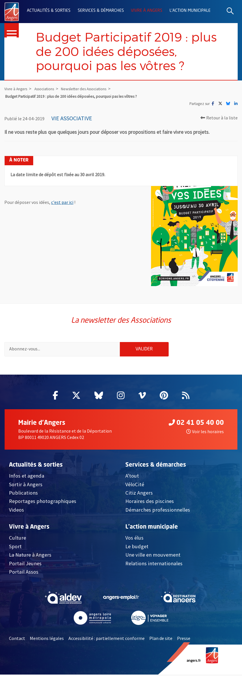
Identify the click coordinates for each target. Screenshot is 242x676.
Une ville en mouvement (152, 556)
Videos (16, 511)
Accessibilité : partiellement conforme (106, 640)
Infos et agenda (26, 477)
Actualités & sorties (48, 11)
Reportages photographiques (42, 502)
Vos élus (134, 539)
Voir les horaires (205, 433)
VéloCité (134, 485)
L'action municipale (190, 11)
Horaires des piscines (149, 502)
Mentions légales (47, 640)
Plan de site (160, 640)
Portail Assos (23, 573)
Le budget (136, 547)
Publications (23, 494)
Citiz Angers (139, 494)
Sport (15, 547)
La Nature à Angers (30, 556)
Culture (17, 539)
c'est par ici (62, 203)
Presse (183, 640)
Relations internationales (154, 564)
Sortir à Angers (25, 485)
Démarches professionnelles (157, 511)
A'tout (132, 477)
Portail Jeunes (25, 564)
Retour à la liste (219, 118)
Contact (17, 640)
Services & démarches (101, 11)
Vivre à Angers (146, 11)
